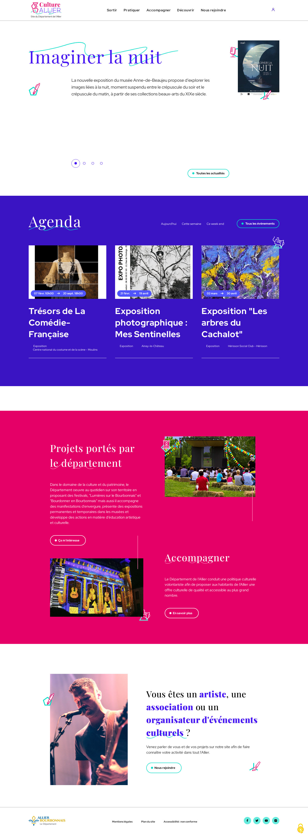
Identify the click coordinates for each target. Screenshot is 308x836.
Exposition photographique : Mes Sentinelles (151, 322)
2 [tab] (84, 163)
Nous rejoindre (164, 768)
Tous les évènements (260, 223)
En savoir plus (182, 613)
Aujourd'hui (168, 224)
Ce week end (215, 224)
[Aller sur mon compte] (274, 10)
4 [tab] (101, 163)
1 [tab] (75, 163)
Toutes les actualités (210, 173)
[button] (112, 10)
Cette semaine (191, 224)
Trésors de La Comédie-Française (57, 322)
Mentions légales (122, 821)
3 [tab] (93, 163)
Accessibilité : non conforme (180, 821)
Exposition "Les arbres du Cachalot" (234, 322)
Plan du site (148, 821)
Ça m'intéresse (68, 540)
